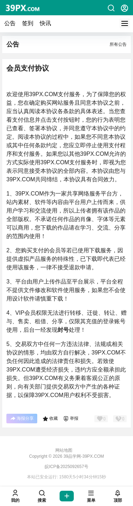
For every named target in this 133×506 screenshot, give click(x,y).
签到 (27, 23)
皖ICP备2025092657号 (66, 466)
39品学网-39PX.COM (83, 456)
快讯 (45, 23)
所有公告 (118, 44)
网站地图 (63, 450)
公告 (10, 23)
